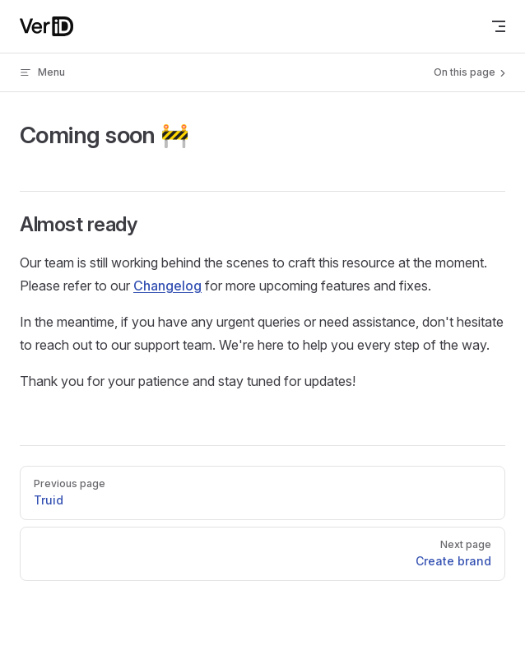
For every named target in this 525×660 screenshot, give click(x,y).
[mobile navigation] (498, 26)
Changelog (167, 285)
